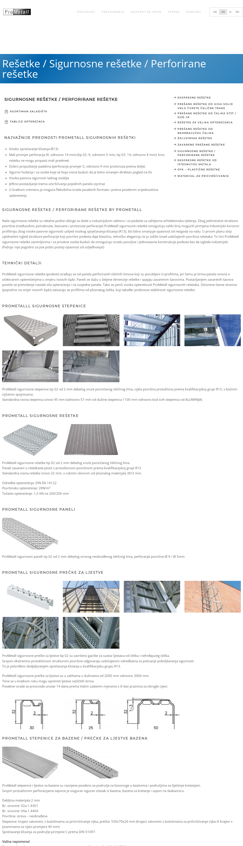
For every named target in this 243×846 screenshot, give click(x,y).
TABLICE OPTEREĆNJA (27, 121)
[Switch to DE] (215, 12)
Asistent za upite (146, 11)
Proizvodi (86, 11)
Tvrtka (174, 11)
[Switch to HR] (223, 12)
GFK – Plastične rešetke (199, 169)
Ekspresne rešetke (194, 97)
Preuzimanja (113, 11)
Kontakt (193, 11)
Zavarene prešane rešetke (201, 144)
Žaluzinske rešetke (195, 138)
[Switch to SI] (230, 12)
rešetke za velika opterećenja (205, 122)
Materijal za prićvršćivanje (203, 175)
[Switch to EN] (237, 12)
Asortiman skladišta (28, 111)
